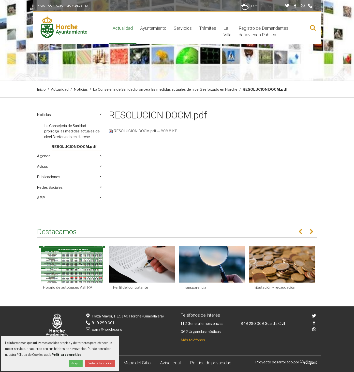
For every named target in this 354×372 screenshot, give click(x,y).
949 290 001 (100, 323)
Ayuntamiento (153, 28)
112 (184, 323)
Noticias (81, 89)
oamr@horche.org (103, 329)
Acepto (75, 363)
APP (41, 198)
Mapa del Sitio (77, 5)
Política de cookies (66, 355)
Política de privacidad (210, 362)
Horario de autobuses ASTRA (67, 287)
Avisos (42, 166)
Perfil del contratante (130, 287)
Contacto (55, 5)
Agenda (43, 156)
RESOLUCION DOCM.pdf (133, 131)
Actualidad (123, 28)
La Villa (227, 31)
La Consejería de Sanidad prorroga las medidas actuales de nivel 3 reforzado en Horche (165, 89)
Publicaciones (48, 177)
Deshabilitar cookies (100, 363)
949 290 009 (252, 323)
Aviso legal (170, 362)
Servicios (183, 28)
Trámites (207, 28)
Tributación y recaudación (274, 287)
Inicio (41, 5)
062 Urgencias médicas (201, 331)
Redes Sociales (50, 187)
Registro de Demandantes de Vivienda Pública (263, 31)
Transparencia (194, 287)
